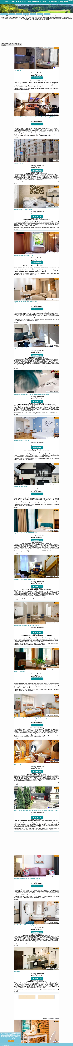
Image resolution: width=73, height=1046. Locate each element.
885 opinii (53, 820)
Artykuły (47, 14)
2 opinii (49, 728)
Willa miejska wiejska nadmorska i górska (46, 996)
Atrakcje (39, 14)
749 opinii (41, 173)
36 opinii (43, 497)
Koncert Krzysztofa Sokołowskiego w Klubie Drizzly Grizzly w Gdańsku (26, 996)
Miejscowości (18, 14)
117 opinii (42, 681)
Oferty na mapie (12, 14)
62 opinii (49, 404)
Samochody (33, 14)
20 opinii (46, 635)
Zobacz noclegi (37, 77)
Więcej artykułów (16, 994)
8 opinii (51, 127)
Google (18, 1033)
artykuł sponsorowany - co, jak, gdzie (53, 1018)
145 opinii (45, 589)
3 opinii (43, 358)
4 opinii (45, 312)
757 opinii (40, 774)
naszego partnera (25, 89)
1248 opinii (45, 543)
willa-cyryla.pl (70, 0)
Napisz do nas (50, 1043)
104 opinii (44, 265)
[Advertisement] (36, 31)
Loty (26, 14)
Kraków (56, 48)
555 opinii (43, 450)
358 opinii (47, 889)
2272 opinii (40, 80)
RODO (13, 1038)
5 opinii (46, 935)
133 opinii (40, 981)
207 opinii (44, 219)
